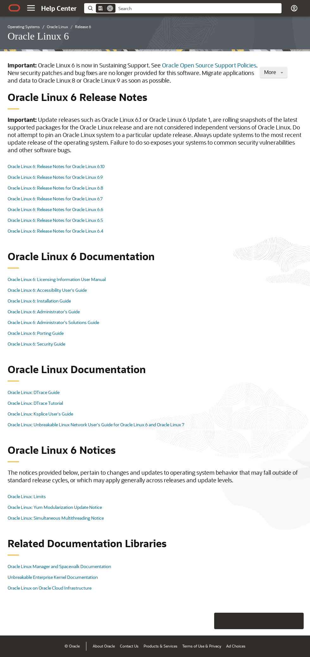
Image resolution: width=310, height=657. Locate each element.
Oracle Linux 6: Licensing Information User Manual (57, 279)
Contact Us (129, 645)
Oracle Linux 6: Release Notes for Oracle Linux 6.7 (55, 199)
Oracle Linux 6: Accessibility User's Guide (47, 290)
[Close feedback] (207, 621)
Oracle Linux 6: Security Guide (36, 344)
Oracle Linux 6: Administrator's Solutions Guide (53, 322)
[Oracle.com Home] (14, 8)
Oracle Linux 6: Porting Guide (36, 333)
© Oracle (72, 645)
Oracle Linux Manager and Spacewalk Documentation (59, 566)
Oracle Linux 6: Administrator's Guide (44, 312)
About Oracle (104, 645)
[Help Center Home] (59, 8)
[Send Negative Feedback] (279, 621)
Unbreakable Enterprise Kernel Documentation (53, 577)
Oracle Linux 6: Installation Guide (39, 301)
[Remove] (110, 8)
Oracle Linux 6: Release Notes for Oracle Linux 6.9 (55, 177)
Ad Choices (235, 645)
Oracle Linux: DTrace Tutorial (35, 403)
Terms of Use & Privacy (201, 645)
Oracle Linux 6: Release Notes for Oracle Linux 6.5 (55, 220)
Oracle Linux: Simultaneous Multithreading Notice (56, 518)
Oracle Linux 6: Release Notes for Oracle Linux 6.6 (55, 209)
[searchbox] (198, 8)
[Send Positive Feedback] (295, 621)
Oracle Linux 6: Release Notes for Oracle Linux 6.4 (55, 231)
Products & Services (160, 645)
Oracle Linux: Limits (27, 496)
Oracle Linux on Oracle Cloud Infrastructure (49, 588)
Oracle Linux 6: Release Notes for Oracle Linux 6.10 (56, 166)
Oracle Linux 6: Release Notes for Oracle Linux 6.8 (55, 188)
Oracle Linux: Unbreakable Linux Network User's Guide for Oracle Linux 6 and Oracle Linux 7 (96, 425)
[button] (31, 8)
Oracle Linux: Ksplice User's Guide (40, 414)
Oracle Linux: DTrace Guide (33, 392)
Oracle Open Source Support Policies (209, 65)
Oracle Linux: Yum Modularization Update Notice (55, 507)
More (273, 72)
